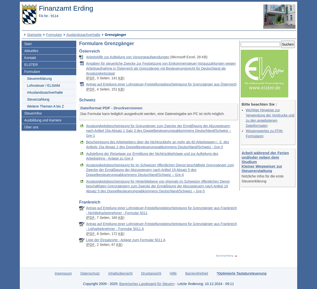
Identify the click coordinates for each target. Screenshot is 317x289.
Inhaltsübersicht (120, 273)
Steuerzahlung (38, 99)
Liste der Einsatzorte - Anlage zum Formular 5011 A (125, 240)
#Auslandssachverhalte (45, 92)
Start (28, 44)
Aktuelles (31, 51)
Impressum (63, 273)
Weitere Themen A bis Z (45, 106)
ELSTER (31, 65)
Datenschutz (90, 273)
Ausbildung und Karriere (42, 120)
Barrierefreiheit (196, 273)
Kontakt (30, 58)
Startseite (34, 35)
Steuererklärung (39, 79)
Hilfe (173, 273)
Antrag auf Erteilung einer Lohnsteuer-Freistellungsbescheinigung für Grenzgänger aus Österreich (161, 84)
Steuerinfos (33, 113)
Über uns (31, 127)
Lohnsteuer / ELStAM (43, 85)
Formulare (54, 35)
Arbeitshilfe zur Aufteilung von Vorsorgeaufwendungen (127, 57)
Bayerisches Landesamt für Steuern (147, 284)
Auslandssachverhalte (83, 35)
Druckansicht (151, 273)
